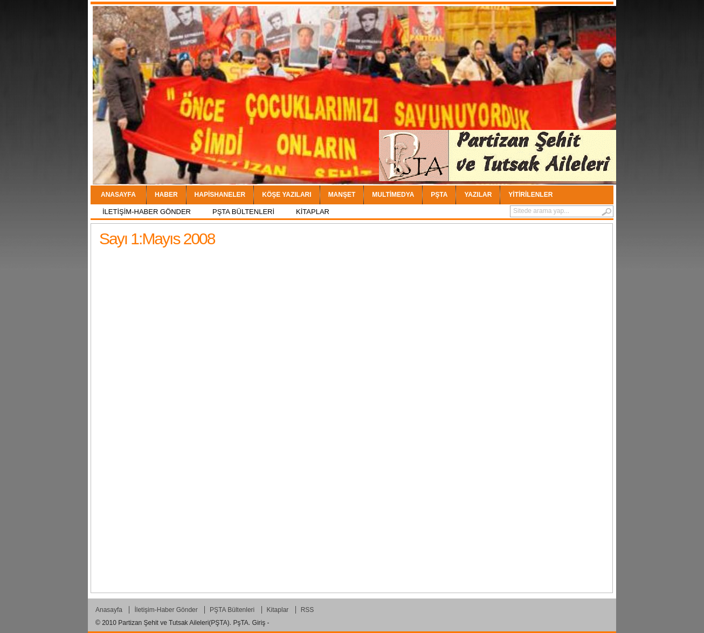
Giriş (259, 623)
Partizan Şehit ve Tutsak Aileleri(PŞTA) (174, 623)
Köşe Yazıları (286, 194)
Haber (166, 194)
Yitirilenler (530, 194)
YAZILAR (478, 194)
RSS (307, 610)
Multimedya (393, 194)
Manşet (342, 194)
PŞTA (439, 194)
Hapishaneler (220, 194)
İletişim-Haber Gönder (146, 212)
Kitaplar (312, 212)
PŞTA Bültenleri (243, 212)
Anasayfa (118, 194)
